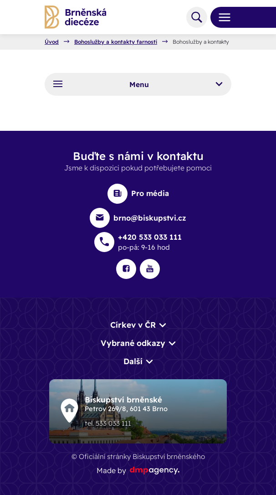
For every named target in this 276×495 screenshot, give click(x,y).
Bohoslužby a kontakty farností (115, 42)
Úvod (52, 42)
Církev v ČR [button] (133, 325)
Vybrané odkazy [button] (133, 343)
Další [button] (133, 361)
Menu (138, 83)
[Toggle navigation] (220, 17)
